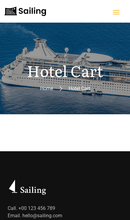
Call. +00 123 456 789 (31, 208)
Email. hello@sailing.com (35, 215)
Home (46, 88)
